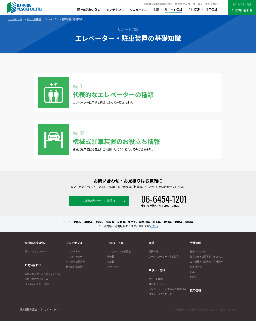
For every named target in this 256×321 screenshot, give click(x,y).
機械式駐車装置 (74, 266)
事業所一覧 (196, 266)
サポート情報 (34, 19)
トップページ (15, 19)
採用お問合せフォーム (36, 279)
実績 (151, 243)
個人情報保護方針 (29, 309)
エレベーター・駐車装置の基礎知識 (167, 289)
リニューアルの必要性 (119, 251)
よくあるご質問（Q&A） (37, 284)
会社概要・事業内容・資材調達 (206, 261)
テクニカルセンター (35, 251)
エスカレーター (74, 256)
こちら (154, 226)
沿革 (192, 272)
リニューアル (115, 243)
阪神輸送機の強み (36, 243)
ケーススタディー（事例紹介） (165, 256)
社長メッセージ (198, 251)
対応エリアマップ (158, 284)
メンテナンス (74, 243)
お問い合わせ (33, 265)
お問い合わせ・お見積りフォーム (42, 274)
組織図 (193, 277)
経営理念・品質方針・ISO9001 (206, 256)
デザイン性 (113, 266)
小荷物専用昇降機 (75, 261)
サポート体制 (156, 279)
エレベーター (73, 251)
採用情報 (195, 290)
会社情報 (195, 243)
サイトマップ (51, 309)
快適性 (110, 261)
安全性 (110, 256)
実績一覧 (153, 251)
